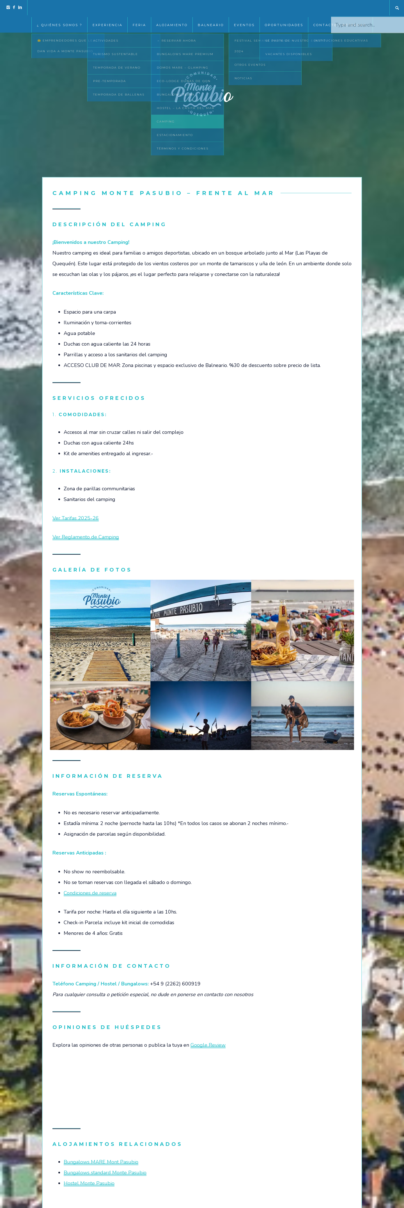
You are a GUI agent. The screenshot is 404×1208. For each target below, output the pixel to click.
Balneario (211, 8)
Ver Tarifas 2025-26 (75, 518)
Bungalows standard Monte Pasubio (105, 1172)
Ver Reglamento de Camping (85, 537)
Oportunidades (284, 8)
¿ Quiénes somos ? (59, 8)
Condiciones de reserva (90, 893)
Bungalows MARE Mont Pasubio (101, 1162)
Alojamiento (172, 8)
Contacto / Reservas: (340, 8)
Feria (139, 8)
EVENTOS (244, 8)
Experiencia (108, 8)
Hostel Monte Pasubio (89, 1183)
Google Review (208, 1045)
